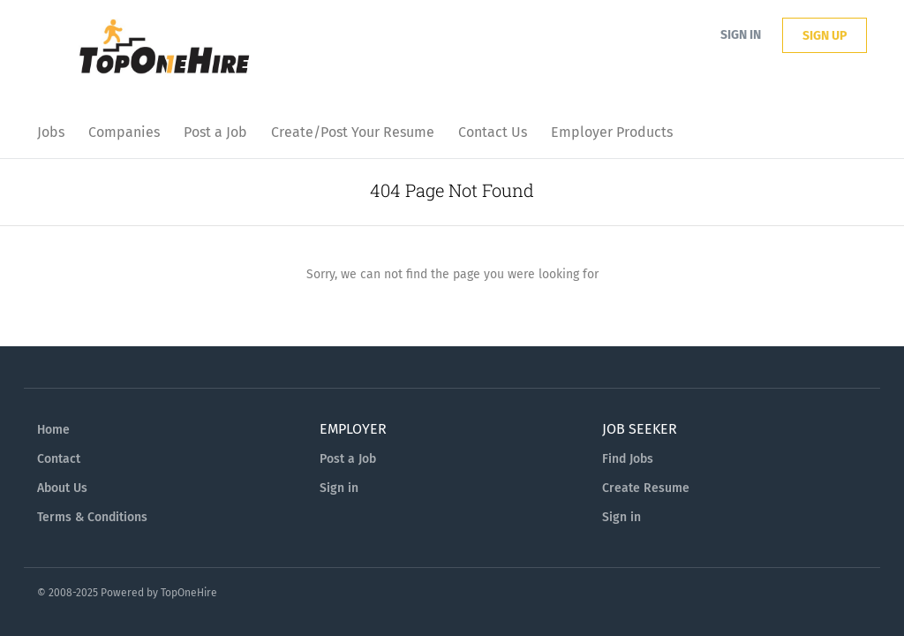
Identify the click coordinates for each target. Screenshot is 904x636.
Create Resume (645, 488)
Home (53, 429)
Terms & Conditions (92, 517)
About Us (62, 488)
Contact (58, 458)
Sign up (824, 35)
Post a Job (348, 458)
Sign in (740, 34)
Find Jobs (627, 458)
